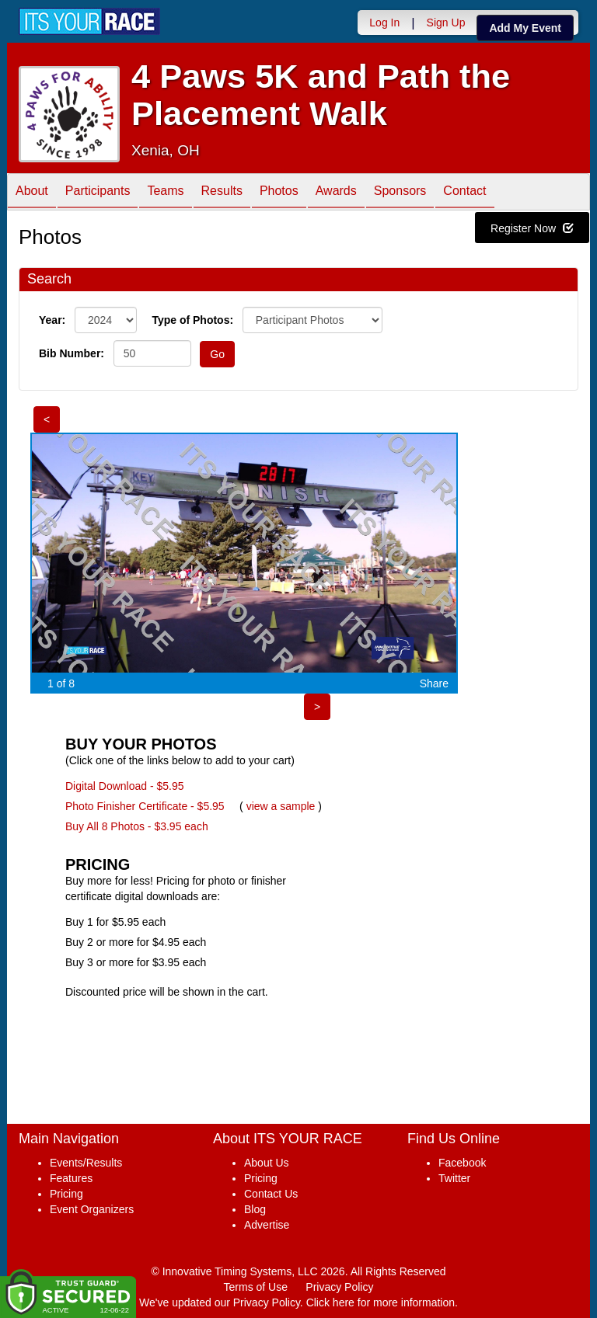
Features (71, 1178)
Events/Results (86, 1162)
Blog (255, 1209)
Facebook (462, 1162)
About (32, 193)
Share (434, 683)
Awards (336, 193)
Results (222, 193)
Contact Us (271, 1194)
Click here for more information (380, 1302)
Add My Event (525, 28)
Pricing (66, 1194)
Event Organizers (92, 1209)
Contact (464, 193)
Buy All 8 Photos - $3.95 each (136, 826)
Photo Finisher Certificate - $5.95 (145, 806)
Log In (384, 22)
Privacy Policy (339, 1287)
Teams (165, 193)
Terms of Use (256, 1287)
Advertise (266, 1225)
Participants (98, 193)
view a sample (281, 806)
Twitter (454, 1178)
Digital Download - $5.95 (124, 786)
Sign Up (446, 22)
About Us (266, 1162)
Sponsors (400, 193)
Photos (279, 193)
